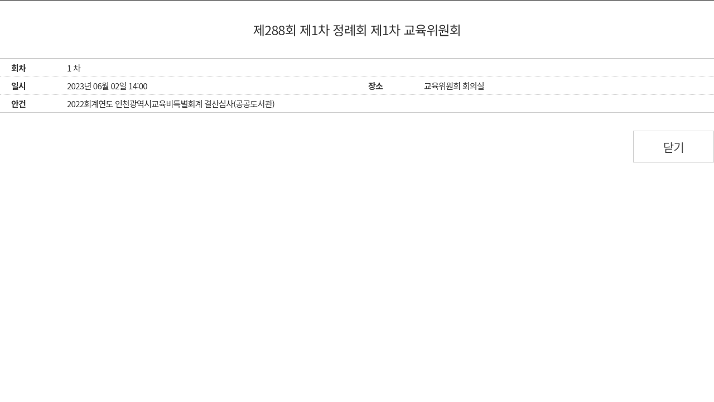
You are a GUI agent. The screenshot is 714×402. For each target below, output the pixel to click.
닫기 (673, 146)
